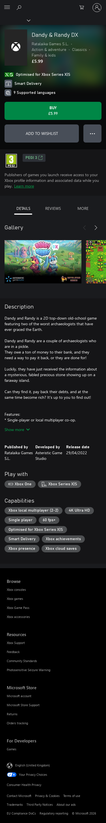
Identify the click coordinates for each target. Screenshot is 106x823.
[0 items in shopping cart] (83, 7)
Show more (17, 429)
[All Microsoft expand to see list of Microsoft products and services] (7, 7)
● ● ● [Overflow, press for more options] (92, 133)
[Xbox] (14, 20)
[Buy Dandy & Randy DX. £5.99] (53, 111)
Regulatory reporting (54, 813)
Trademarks (15, 804)
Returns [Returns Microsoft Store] (12, 714)
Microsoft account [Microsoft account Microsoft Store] (19, 696)
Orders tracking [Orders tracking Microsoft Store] (17, 723)
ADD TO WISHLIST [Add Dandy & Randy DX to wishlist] (42, 133)
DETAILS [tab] (23, 208)
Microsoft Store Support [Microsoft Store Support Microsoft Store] (23, 705)
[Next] (95, 228)
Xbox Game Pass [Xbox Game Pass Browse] (18, 607)
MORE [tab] (82, 208)
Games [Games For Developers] (11, 749)
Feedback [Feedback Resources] (13, 652)
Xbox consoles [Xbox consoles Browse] (16, 589)
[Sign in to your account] (97, 7)
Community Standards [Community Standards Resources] (22, 661)
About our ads (66, 804)
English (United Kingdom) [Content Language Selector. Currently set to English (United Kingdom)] (32, 765)
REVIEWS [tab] (53, 208)
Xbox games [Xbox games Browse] (15, 598)
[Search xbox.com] (20, 7)
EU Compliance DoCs (21, 813)
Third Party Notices (40, 804)
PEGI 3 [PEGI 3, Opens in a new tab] (34, 158)
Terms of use (71, 796)
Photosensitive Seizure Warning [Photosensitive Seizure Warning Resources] (28, 670)
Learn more (24, 186)
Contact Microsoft (19, 796)
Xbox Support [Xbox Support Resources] (16, 643)
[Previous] (84, 228)
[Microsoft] (52, 4)
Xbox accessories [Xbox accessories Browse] (18, 617)
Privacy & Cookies (47, 796)
